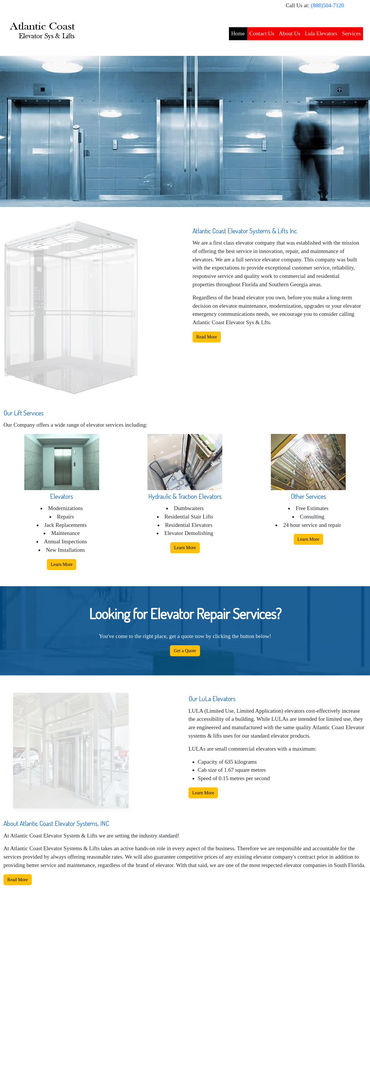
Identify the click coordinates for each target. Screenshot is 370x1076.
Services (351, 33)
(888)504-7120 (327, 5)
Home (238, 33)
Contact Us (261, 33)
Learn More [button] (62, 564)
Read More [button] (206, 336)
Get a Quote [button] (185, 650)
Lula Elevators (321, 33)
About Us (289, 33)
